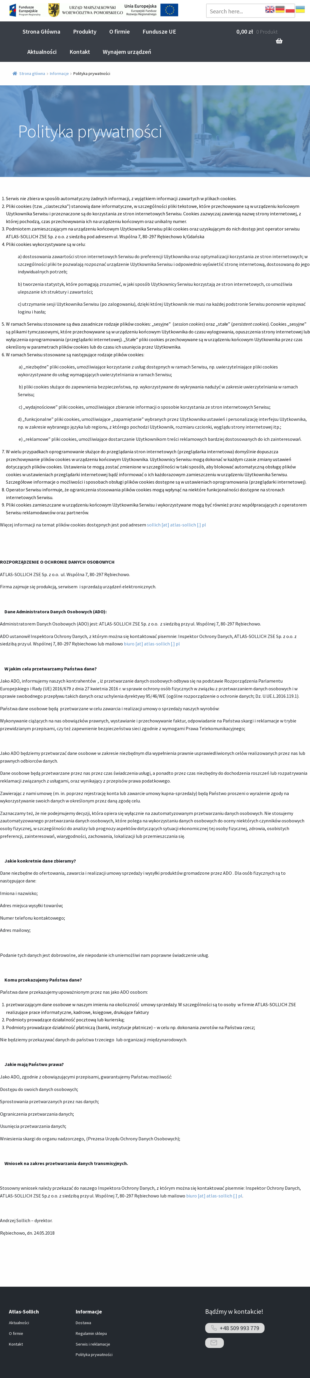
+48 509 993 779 (239, 1328)
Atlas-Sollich (24, 1311)
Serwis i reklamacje (93, 1344)
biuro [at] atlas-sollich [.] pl (152, 644)
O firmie (119, 31)
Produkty (85, 31)
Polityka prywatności (94, 1354)
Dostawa (83, 1322)
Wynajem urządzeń (127, 51)
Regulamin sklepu (91, 1333)
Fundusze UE (159, 31)
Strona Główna (41, 31)
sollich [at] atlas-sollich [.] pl (176, 525)
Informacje (59, 73)
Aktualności (42, 51)
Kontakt (79, 51)
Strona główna (32, 73)
